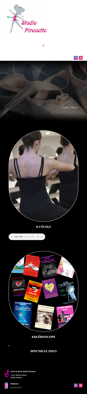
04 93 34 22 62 (15, 388)
